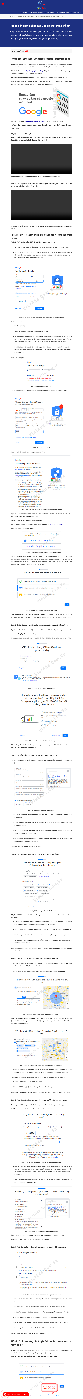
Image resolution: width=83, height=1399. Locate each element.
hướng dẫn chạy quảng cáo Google (34, 71)
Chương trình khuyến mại (36, 12)
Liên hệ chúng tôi (76, 12)
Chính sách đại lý (50, 12)
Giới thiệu (24, 12)
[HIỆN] (26, 51)
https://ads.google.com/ (56, 524)
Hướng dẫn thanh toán (63, 12)
